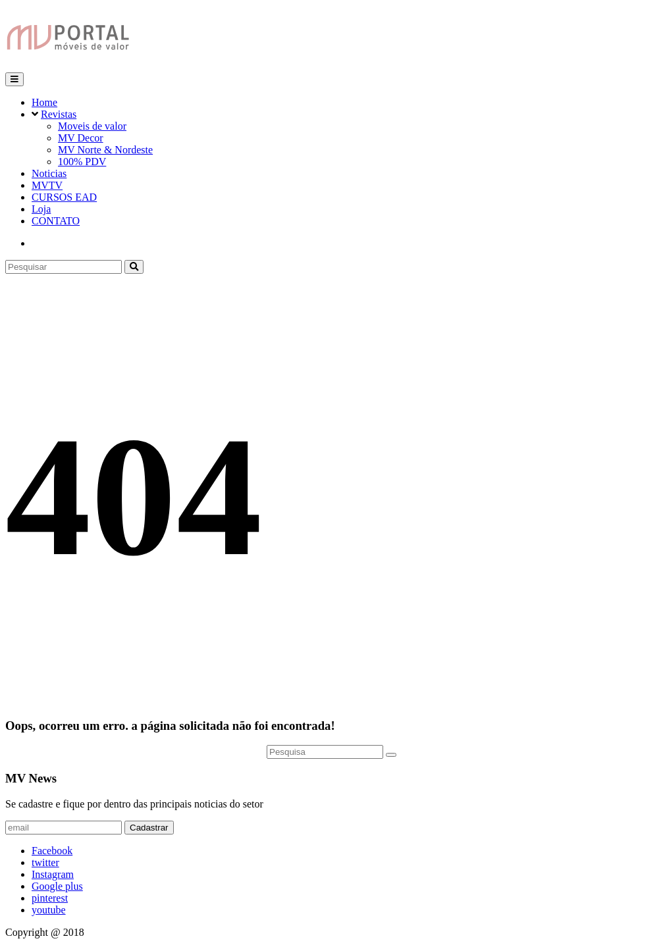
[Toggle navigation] (14, 79)
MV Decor (80, 137)
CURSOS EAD (64, 197)
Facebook (52, 850)
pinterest (50, 898)
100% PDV (82, 161)
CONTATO (56, 220)
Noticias (49, 173)
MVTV (47, 185)
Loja (41, 209)
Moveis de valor (92, 126)
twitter (45, 862)
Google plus (57, 886)
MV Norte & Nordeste (105, 149)
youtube (49, 909)
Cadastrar (149, 828)
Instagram (53, 874)
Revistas (58, 114)
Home (44, 102)
